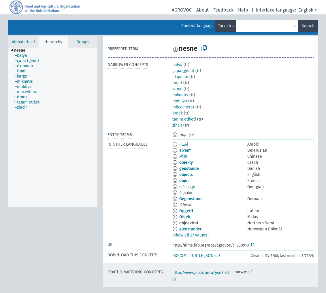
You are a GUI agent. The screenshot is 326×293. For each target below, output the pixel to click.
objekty (186, 162)
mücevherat (183, 107)
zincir (177, 125)
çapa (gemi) (183, 70)
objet (184, 180)
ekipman (180, 76)
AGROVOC (182, 10)
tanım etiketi (184, 119)
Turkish (224, 26)
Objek (184, 217)
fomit (177, 82)
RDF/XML (180, 255)
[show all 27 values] (190, 235)
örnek (177, 113)
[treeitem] (22, 50)
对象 (183, 156)
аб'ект (185, 150)
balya (177, 64)
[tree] (52, 127)
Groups (82, 42)
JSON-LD (212, 255)
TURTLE (196, 255)
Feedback (223, 10)
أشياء (183, 144)
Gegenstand (190, 198)
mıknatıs (180, 95)
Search (308, 26)
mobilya (179, 101)
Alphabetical (23, 42)
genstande (189, 168)
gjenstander (190, 229)
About (202, 10)
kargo (177, 89)
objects (186, 174)
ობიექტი (187, 186)
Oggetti (186, 211)
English (305, 10)
